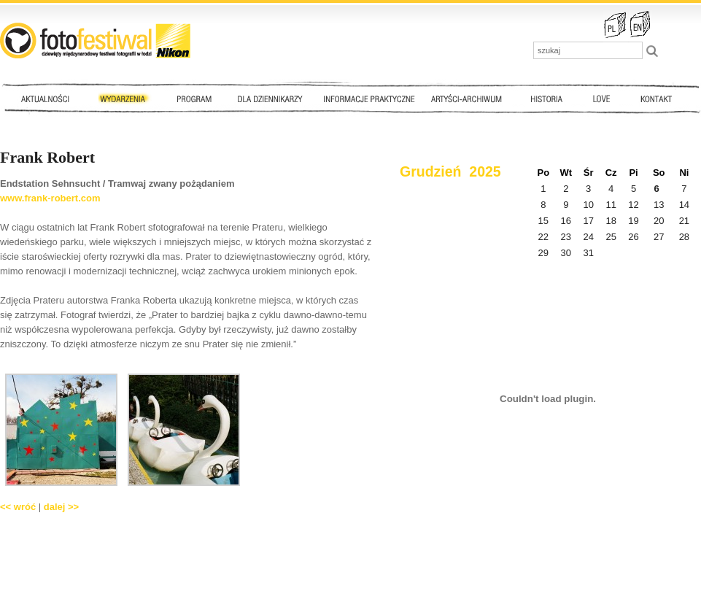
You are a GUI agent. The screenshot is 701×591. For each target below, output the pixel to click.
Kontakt (658, 98)
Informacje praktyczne (375, 98)
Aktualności (48, 98)
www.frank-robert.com (50, 198)
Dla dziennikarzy (268, 98)
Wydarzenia (126, 98)
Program (193, 98)
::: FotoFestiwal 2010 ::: (95, 40)
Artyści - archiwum (469, 98)
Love (601, 98)
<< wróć (18, 506)
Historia (547, 98)
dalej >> (61, 506)
